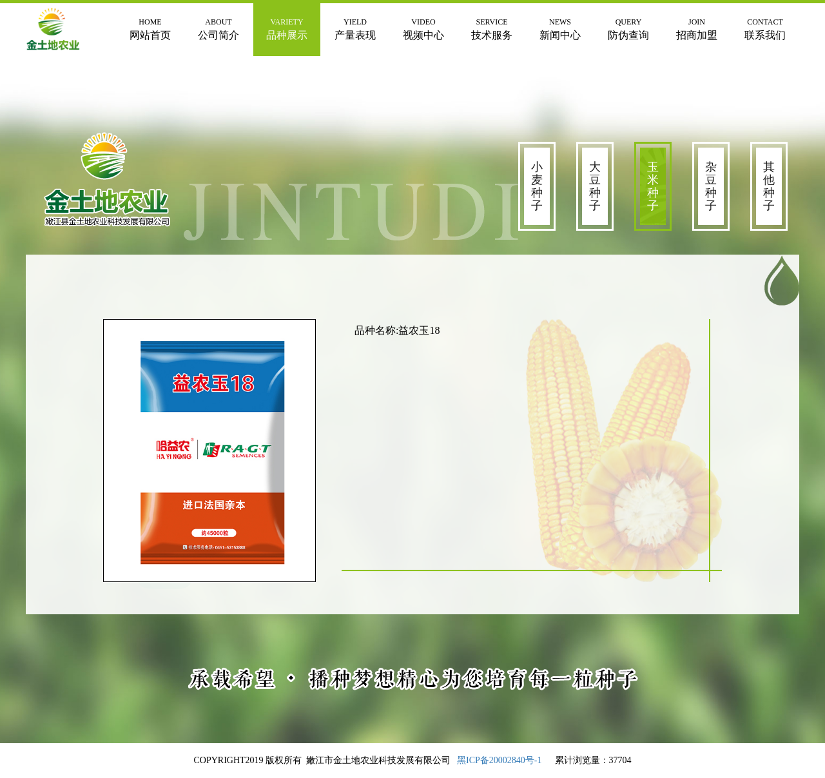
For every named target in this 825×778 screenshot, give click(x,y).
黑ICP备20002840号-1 (499, 760)
